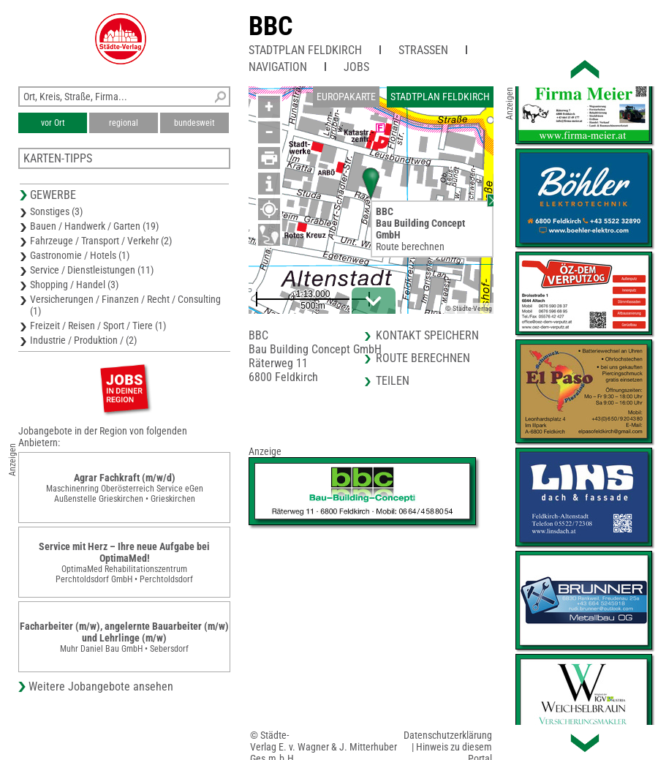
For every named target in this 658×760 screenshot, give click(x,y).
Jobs (356, 67)
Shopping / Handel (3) (74, 284)
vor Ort (53, 123)
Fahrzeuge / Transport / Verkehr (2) (101, 241)
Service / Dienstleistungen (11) (92, 270)
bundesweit (194, 123)
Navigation (278, 67)
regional (123, 123)
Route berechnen (410, 246)
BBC (271, 26)
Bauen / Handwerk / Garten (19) (94, 226)
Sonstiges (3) (56, 211)
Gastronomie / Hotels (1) (79, 255)
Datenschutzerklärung (448, 735)
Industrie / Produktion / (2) (83, 340)
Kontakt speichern (427, 335)
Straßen (423, 50)
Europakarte (346, 96)
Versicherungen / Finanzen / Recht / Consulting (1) (125, 305)
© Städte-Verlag (468, 308)
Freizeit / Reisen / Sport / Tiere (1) (98, 325)
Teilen (392, 381)
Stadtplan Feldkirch (305, 50)
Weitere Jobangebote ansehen (101, 686)
